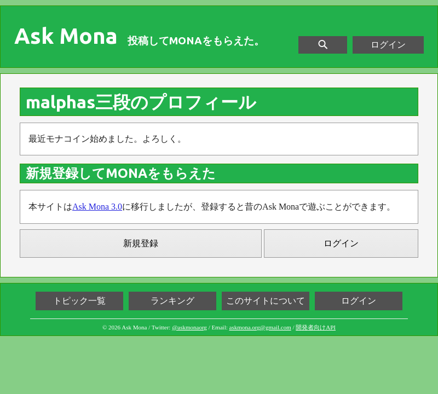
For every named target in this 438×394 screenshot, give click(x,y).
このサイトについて (265, 300)
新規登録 (140, 243)
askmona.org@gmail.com (260, 327)
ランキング (172, 300)
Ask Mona (66, 36)
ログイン (388, 44)
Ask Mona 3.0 (97, 206)
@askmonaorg (189, 327)
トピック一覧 (79, 300)
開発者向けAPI (316, 327)
